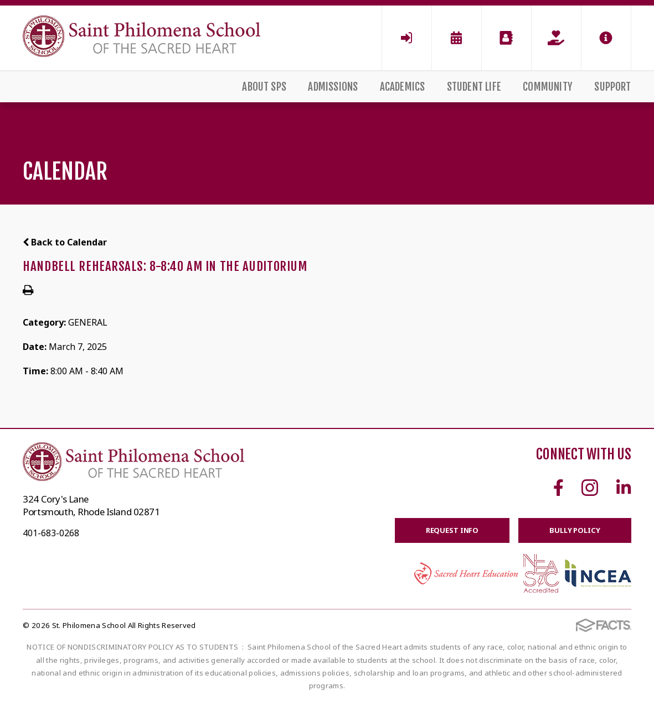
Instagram (590, 487)
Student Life (474, 86)
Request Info (452, 530)
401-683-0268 (51, 533)
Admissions (333, 86)
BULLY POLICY (574, 530)
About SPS (264, 86)
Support (612, 86)
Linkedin (623, 487)
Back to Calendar (65, 242)
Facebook (558, 487)
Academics (402, 86)
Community (548, 86)
